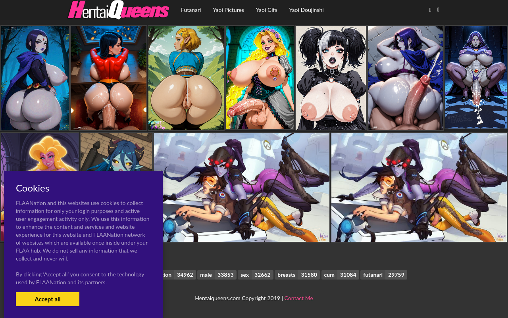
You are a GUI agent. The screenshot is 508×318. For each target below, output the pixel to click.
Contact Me (299, 298)
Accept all (47, 299)
